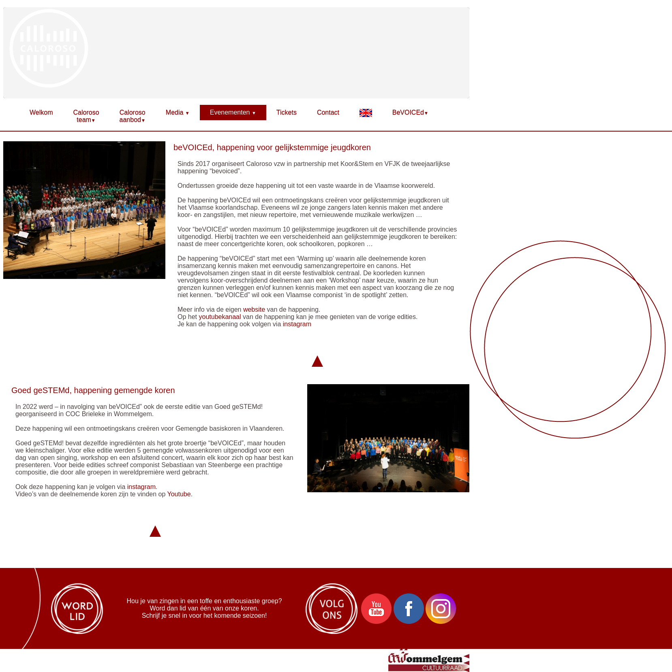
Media (178, 112)
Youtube (179, 494)
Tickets (286, 112)
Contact (328, 112)
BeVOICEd (410, 112)
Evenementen (233, 112)
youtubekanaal (220, 316)
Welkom (41, 112)
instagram (297, 324)
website (254, 309)
